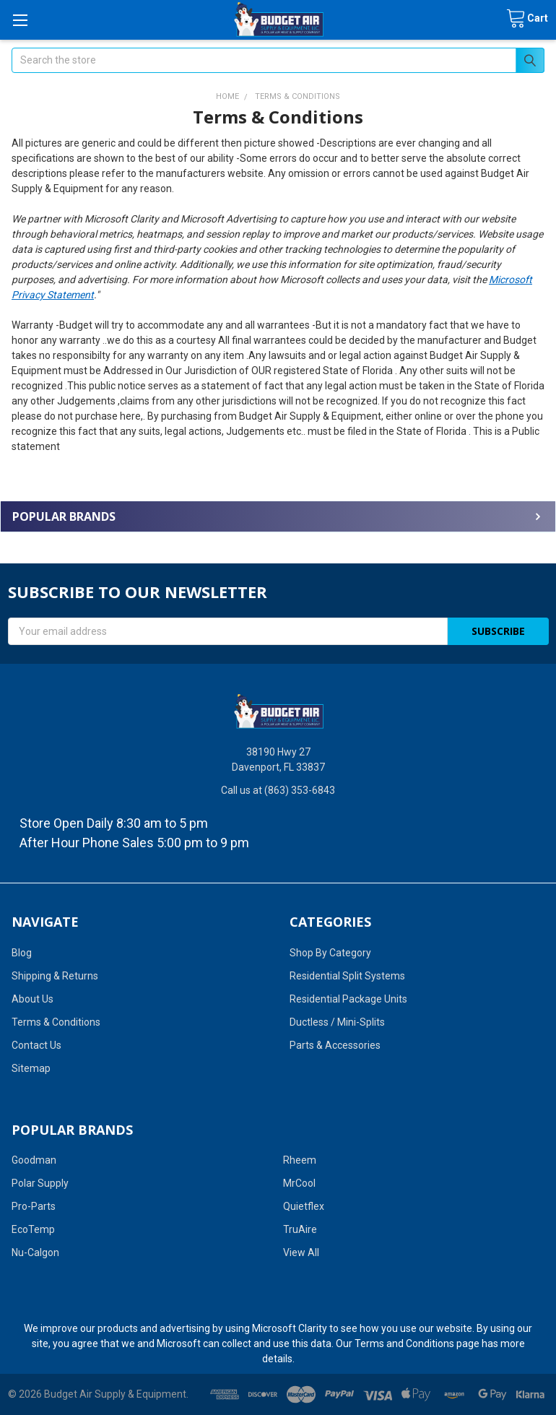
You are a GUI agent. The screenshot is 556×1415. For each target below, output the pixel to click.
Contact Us (36, 1045)
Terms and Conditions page (417, 1343)
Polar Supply (40, 1183)
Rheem (299, 1160)
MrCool (299, 1183)
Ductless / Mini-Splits (337, 1022)
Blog (22, 953)
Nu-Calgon (35, 1252)
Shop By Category (330, 953)
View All (301, 1252)
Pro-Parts (34, 1206)
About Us (32, 999)
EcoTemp (33, 1229)
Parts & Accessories (335, 1045)
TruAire (300, 1229)
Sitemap (31, 1068)
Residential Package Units (348, 999)
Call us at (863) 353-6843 (278, 790)
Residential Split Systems (347, 976)
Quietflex (303, 1206)
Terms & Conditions (56, 1022)
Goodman (34, 1160)
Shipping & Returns (55, 976)
